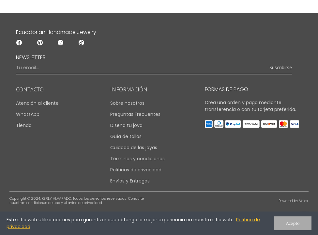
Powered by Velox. (294, 200)
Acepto (293, 223)
